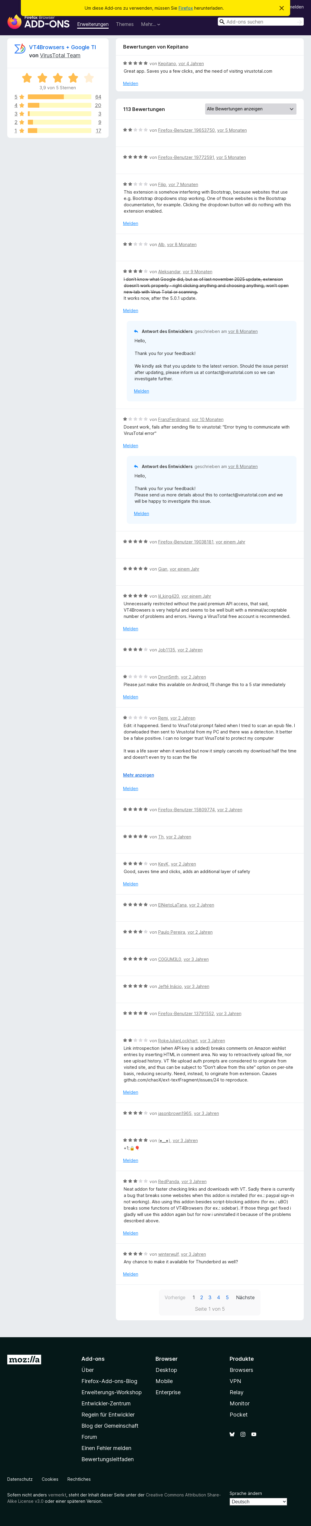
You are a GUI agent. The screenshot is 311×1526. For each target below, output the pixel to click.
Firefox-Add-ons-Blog (109, 1381)
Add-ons (93, 1359)
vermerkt (57, 1494)
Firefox (185, 8)
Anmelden (294, 6)
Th (161, 836)
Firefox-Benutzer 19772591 (186, 157)
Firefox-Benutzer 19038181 (185, 541)
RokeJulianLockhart (178, 1040)
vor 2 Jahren (190, 649)
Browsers (241, 1370)
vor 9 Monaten (197, 271)
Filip (162, 184)
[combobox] (261, 21)
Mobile (164, 1381)
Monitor (240, 1403)
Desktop (166, 1370)
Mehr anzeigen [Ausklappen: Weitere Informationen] (138, 774)
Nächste (245, 1297)
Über (87, 1370)
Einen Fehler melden (106, 1448)
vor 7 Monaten (183, 184)
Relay (237, 1392)
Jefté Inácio (170, 986)
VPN (235, 1381)
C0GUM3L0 (169, 959)
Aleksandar (169, 271)
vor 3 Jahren (196, 959)
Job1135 (166, 649)
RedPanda (168, 1181)
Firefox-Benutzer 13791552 (186, 1013)
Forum (89, 1437)
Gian (162, 568)
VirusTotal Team (60, 55)
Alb (161, 244)
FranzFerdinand (173, 419)
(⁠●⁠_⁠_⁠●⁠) (164, 1140)
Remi (163, 717)
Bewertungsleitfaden (107, 1459)
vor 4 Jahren (191, 63)
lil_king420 (168, 596)
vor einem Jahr (230, 541)
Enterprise (168, 1392)
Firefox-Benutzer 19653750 (186, 130)
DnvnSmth (168, 676)
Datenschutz (20, 1479)
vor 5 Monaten (232, 130)
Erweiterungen (93, 24)
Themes (125, 24)
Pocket (239, 1414)
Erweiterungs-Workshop (111, 1392)
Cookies (50, 1479)
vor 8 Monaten (182, 244)
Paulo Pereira (171, 932)
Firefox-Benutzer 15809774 (186, 809)
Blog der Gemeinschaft (110, 1426)
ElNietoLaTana (172, 904)
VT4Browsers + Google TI (62, 47)
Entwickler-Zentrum (106, 1403)
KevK (163, 863)
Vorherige (175, 1297)
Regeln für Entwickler (108, 1414)
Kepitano (167, 63)
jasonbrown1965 (175, 1113)
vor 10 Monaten (208, 419)
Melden (130, 83)
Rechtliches (79, 1479)
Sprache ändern (246, 1493)
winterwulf (168, 1254)
